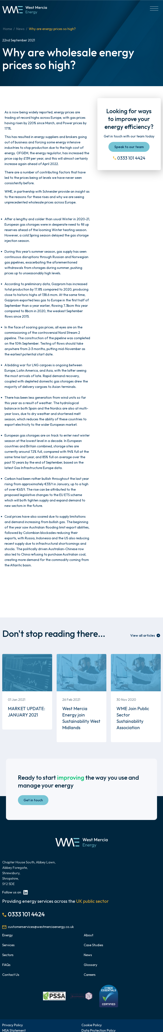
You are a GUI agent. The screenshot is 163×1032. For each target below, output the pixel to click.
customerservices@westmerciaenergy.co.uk (41, 927)
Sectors (7, 955)
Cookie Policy (92, 1025)
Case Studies (93, 945)
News (20, 29)
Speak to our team (129, 147)
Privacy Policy (12, 1025)
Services (8, 945)
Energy (7, 935)
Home (7, 29)
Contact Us (10, 975)
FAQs (6, 965)
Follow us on (15, 892)
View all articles (142, 635)
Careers (90, 975)
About (88, 935)
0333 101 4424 (131, 158)
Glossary (90, 965)
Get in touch (33, 800)
